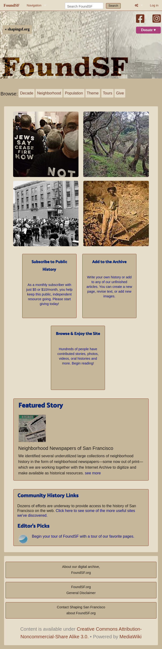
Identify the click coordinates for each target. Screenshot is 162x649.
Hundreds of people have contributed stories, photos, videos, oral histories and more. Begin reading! (78, 347)
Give (120, 93)
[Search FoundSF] (84, 5)
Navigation (34, 5)
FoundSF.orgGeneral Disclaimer (80, 590)
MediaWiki (130, 636)
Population (74, 93)
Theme (93, 93)
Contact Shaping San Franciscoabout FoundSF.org (81, 610)
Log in (154, 5)
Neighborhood (49, 93)
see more (93, 473)
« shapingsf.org (17, 29)
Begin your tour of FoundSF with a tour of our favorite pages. (83, 536)
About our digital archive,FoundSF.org (81, 570)
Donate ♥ (148, 30)
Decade (26, 93)
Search (113, 5)
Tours (107, 93)
